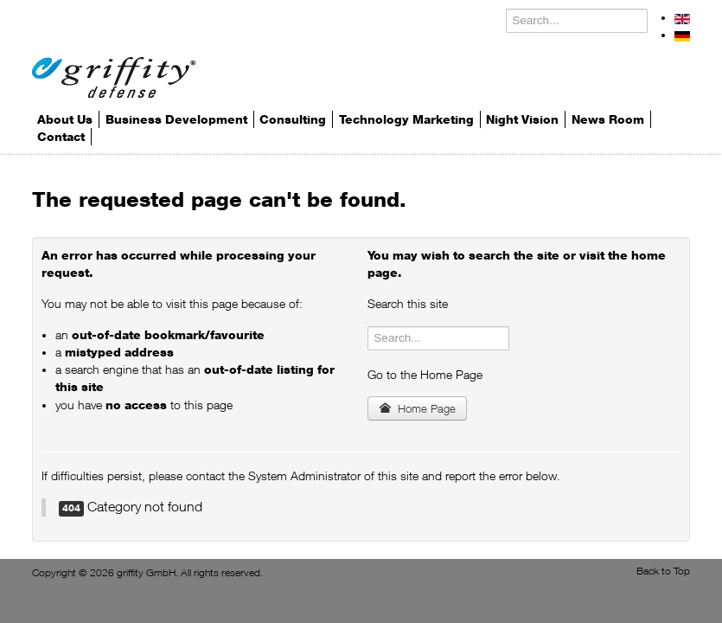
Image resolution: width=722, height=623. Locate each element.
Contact (61, 137)
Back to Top (663, 570)
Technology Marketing (406, 119)
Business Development (176, 119)
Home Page (417, 408)
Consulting (292, 119)
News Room (608, 119)
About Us (65, 119)
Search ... (506, 9)
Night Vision (522, 119)
